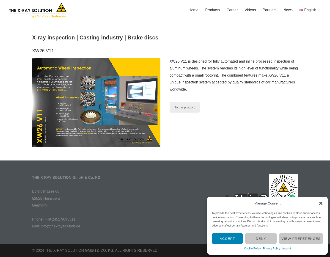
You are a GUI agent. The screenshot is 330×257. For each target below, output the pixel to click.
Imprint (286, 248)
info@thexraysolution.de (60, 226)
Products (212, 10)
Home (193, 10)
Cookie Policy (252, 248)
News (288, 10)
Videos (250, 10)
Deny (261, 238)
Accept (227, 238)
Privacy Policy (271, 248)
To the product (184, 107)
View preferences (301, 238)
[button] (321, 203)
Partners (269, 10)
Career (232, 10)
